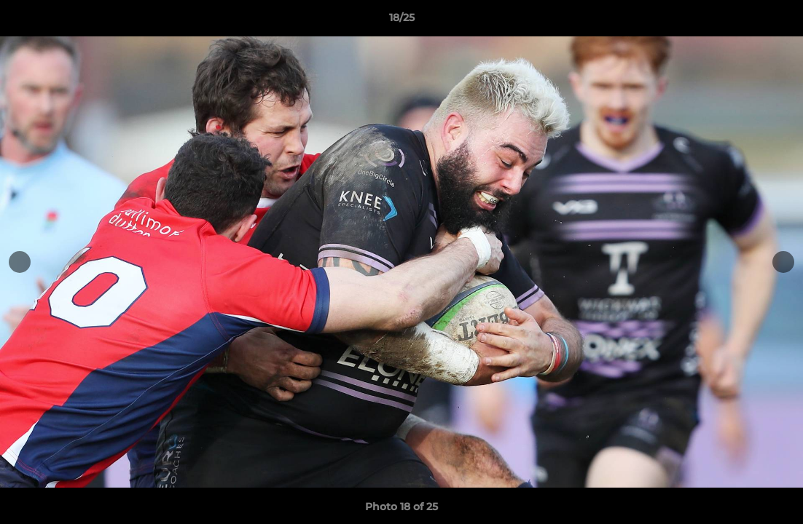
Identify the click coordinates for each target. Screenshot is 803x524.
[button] (777, 21)
